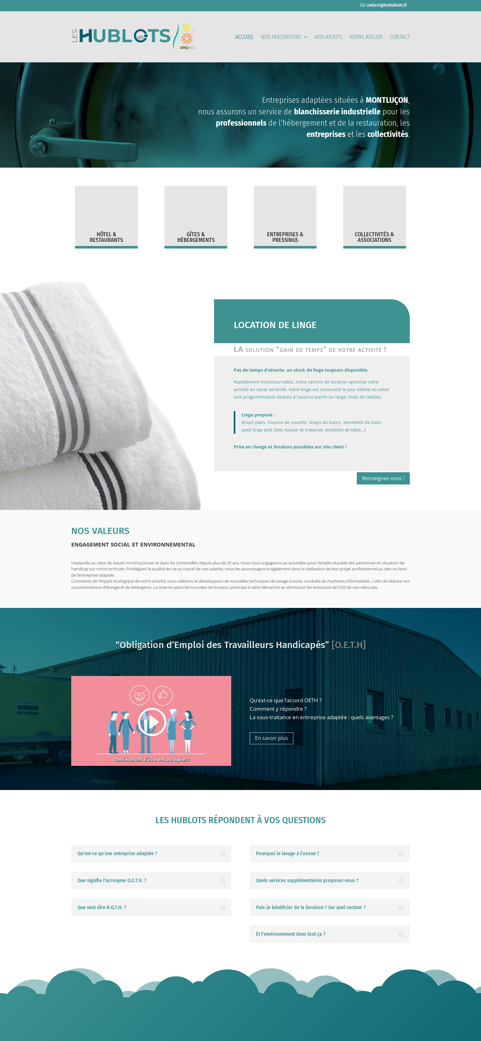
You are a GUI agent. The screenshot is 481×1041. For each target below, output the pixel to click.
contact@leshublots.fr (386, 5)
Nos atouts (329, 37)
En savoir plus (271, 738)
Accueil (244, 37)
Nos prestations (281, 37)
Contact (400, 37)
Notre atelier (366, 37)
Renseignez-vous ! (383, 478)
